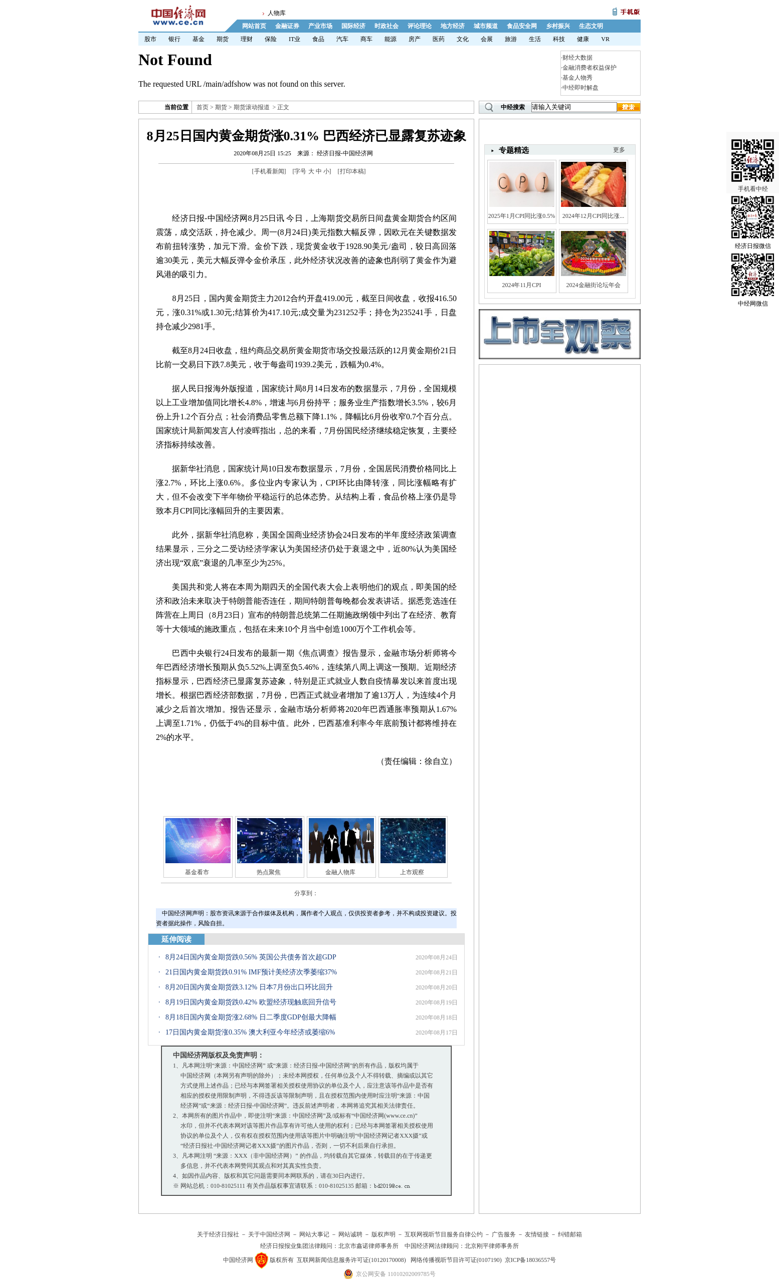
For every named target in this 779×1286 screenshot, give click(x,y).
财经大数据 (577, 57)
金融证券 (287, 26)
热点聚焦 (269, 872)
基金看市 (197, 872)
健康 (583, 39)
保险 (271, 39)
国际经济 (353, 26)
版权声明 (383, 1234)
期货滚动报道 (252, 107)
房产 (415, 39)
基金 (198, 39)
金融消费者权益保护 (589, 67)
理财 (247, 39)
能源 (390, 39)
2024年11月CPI (521, 285)
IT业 (294, 39)
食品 (318, 39)
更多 (619, 149)
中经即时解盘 (580, 87)
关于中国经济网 (269, 1234)
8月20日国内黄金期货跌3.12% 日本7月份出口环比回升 (249, 987)
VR (605, 39)
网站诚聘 (350, 1234)
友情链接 (537, 1234)
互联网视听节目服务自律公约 (444, 1234)
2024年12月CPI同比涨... (593, 215)
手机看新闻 (269, 171)
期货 (223, 39)
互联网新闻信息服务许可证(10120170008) (351, 1259)
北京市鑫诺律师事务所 (368, 1245)
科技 (559, 39)
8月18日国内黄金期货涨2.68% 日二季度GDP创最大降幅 (250, 1017)
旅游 (511, 39)
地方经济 (453, 26)
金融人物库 (340, 872)
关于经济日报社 (218, 1234)
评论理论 (420, 26)
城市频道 (486, 26)
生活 (535, 39)
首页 (203, 107)
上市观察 (412, 872)
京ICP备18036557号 (530, 1259)
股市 (150, 39)
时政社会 (386, 26)
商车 (366, 39)
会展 (487, 39)
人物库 (277, 13)
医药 (439, 39)
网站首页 (254, 26)
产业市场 (320, 26)
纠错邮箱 (570, 1234)
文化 (463, 39)
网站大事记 (314, 1234)
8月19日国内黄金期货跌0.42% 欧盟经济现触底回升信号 (250, 1002)
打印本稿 (352, 171)
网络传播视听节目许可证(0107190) (456, 1259)
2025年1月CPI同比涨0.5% (521, 215)
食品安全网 (522, 26)
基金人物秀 (577, 77)
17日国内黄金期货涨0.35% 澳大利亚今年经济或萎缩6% (250, 1032)
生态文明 (591, 26)
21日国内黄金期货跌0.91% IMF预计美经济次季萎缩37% (251, 972)
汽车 (342, 39)
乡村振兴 (558, 26)
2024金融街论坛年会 (593, 285)
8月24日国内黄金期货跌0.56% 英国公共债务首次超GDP (250, 957)
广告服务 (504, 1234)
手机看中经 (752, 150)
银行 (174, 39)
